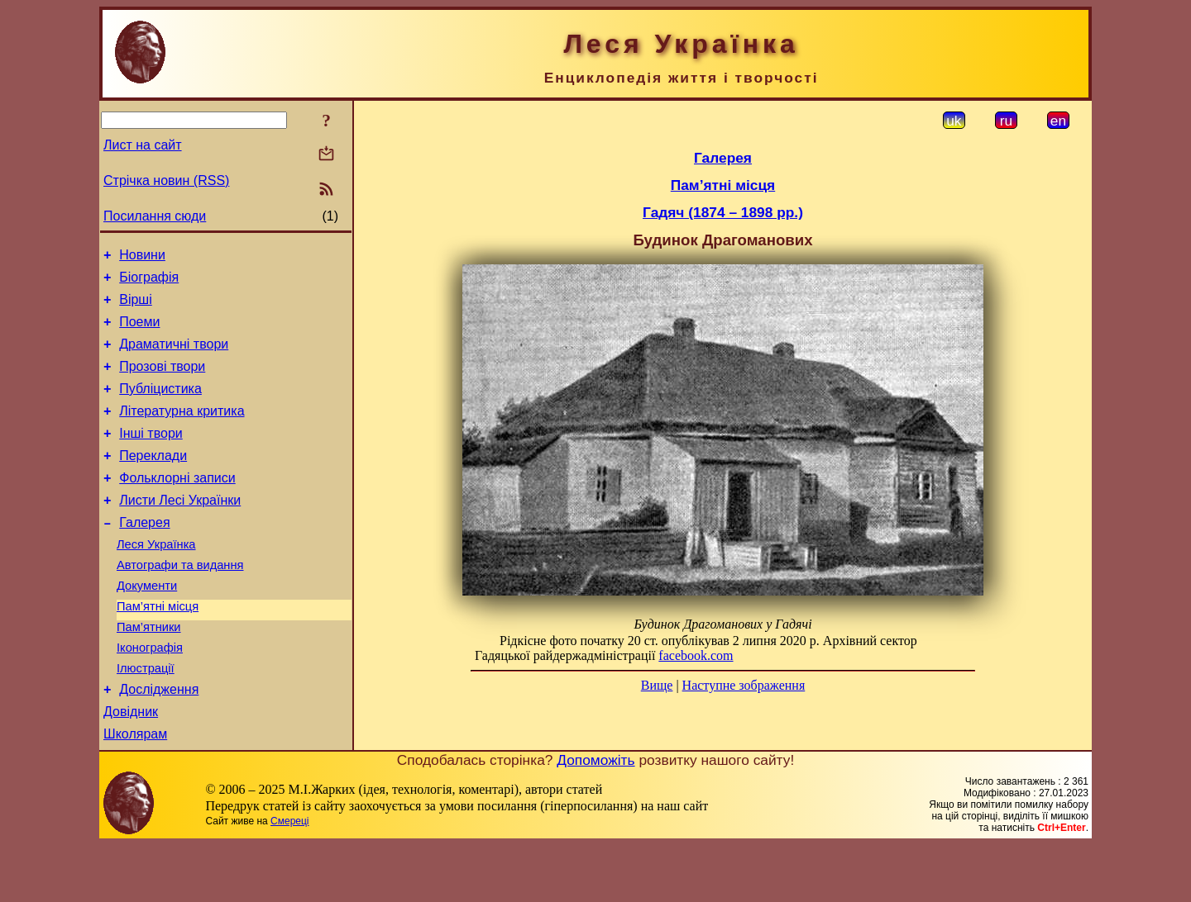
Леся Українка (156, 579)
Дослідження (158, 741)
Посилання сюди (154, 216)
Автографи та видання (180, 602)
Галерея (144, 555)
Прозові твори (162, 381)
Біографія (149, 282)
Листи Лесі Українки (180, 530)
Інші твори (151, 456)
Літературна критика (181, 431)
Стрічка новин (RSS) (166, 180)
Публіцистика (160, 406)
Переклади (153, 480)
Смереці (289, 878)
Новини (142, 257)
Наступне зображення (744, 685)
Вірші (135, 307)
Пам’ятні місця (157, 648)
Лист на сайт (142, 145)
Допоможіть (595, 817)
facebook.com (695, 655)
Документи (147, 625)
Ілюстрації (146, 717)
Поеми (139, 332)
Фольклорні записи (177, 505)
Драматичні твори (173, 356)
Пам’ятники (149, 671)
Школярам (135, 791)
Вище (657, 685)
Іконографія (150, 694)
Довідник (130, 766)
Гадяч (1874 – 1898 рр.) (723, 212)
